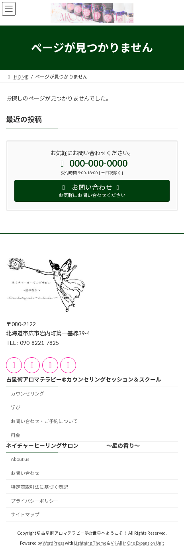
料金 (15, 435)
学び (15, 407)
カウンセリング (27, 393)
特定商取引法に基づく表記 (39, 487)
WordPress (53, 542)
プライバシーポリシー (35, 501)
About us (20, 459)
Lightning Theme (90, 542)
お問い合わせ (25, 473)
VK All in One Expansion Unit (137, 542)
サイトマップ (25, 515)
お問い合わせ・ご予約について (44, 421)
